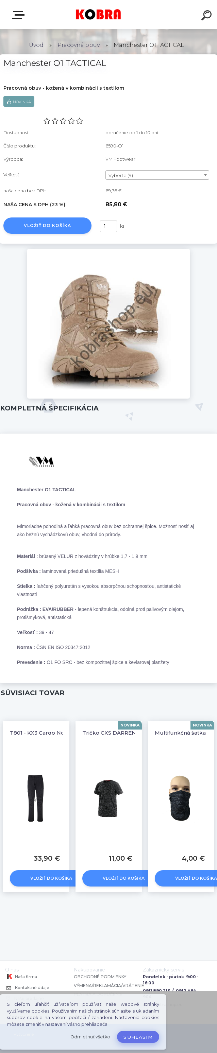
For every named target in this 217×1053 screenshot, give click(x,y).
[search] (207, 16)
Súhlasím (138, 1037)
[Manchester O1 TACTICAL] (108, 251)
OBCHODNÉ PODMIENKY (100, 976)
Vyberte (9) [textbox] (120, 175)
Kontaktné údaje (27, 988)
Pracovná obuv (78, 45)
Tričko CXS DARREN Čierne (118, 733)
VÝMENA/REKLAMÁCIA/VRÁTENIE (109, 985)
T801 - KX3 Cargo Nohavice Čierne (55, 733)
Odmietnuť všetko (90, 1036)
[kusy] (108, 226)
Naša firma (21, 976)
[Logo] (98, 14)
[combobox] (157, 175)
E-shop (20, 15)
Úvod (36, 45)
